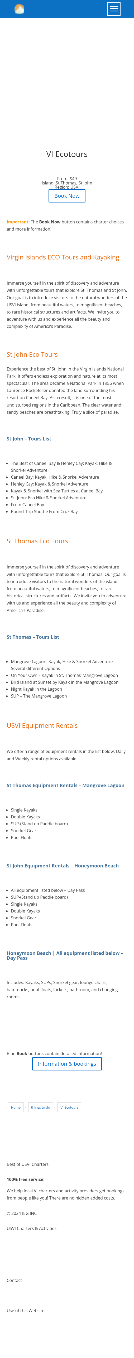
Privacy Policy (20, 1333)
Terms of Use (19, 1326)
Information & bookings (67, 1063)
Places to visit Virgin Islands (33, 1258)
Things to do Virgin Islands (32, 1251)
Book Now (66, 195)
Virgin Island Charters (28, 1243)
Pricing (13, 1265)
